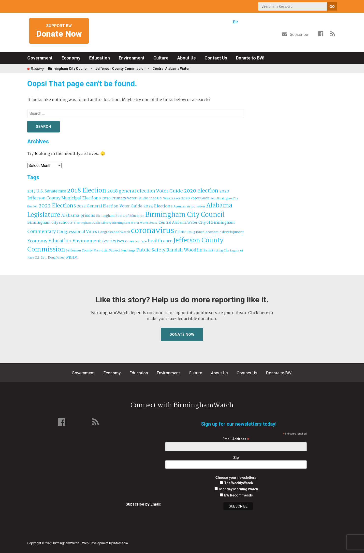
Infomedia (120, 543)
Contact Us (215, 57)
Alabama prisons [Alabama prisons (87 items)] (78, 215)
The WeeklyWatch (238, 483)
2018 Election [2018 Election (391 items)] (86, 191)
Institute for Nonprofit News (314, 540)
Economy (70, 57)
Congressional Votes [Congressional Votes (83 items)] (77, 232)
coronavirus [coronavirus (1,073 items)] (152, 231)
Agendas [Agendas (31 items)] (180, 206)
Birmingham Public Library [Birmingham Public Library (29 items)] (92, 223)
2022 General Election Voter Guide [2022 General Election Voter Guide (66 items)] (109, 206)
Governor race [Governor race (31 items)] (136, 241)
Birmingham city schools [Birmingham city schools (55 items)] (50, 223)
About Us (186, 57)
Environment (132, 57)
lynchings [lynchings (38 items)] (128, 250)
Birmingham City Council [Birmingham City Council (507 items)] (185, 215)
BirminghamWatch (182, 32)
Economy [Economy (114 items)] (37, 241)
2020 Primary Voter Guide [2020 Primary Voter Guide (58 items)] (125, 198)
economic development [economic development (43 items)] (224, 232)
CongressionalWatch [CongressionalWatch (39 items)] (114, 232)
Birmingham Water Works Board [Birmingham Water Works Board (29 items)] (135, 223)
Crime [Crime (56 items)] (180, 232)
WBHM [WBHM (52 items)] (71, 258)
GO (332, 6)
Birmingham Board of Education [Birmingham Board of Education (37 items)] (120, 215)
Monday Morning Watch (238, 489)
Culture (160, 57)
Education (99, 57)
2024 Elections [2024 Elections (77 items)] (158, 206)
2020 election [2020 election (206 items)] (201, 191)
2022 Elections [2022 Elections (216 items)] (57, 206)
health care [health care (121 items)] (160, 241)
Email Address (235, 439)
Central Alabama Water (171, 69)
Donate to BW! (250, 57)
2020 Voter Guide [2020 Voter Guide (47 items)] (195, 198)
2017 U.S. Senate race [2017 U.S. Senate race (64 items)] (46, 191)
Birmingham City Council (68, 69)
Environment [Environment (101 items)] (87, 241)
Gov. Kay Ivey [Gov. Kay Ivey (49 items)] (113, 241)
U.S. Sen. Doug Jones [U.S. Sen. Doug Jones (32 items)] (49, 257)
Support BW (59, 31)
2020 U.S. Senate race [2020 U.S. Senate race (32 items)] (164, 198)
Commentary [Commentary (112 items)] (41, 231)
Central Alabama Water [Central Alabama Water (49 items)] (178, 223)
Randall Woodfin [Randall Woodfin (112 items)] (184, 250)
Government (40, 57)
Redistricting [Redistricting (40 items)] (213, 250)
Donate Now (182, 334)
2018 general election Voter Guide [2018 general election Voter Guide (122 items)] (145, 191)
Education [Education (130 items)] (60, 241)
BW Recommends (238, 495)
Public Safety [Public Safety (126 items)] (150, 250)
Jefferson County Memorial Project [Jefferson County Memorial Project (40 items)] (93, 250)
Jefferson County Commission (120, 69)
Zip (236, 458)
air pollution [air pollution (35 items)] (196, 206)
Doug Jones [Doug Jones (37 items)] (195, 232)
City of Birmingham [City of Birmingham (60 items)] (216, 222)
